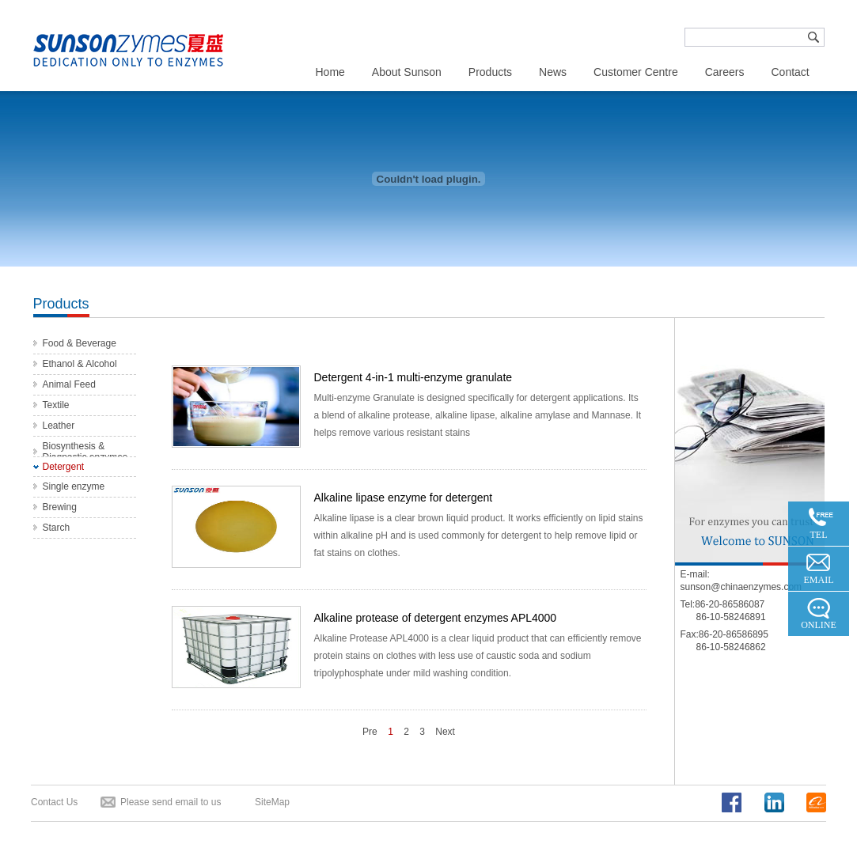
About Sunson (407, 72)
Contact (790, 72)
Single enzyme (74, 486)
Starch (56, 527)
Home (330, 72)
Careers (725, 72)
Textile (56, 405)
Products (490, 72)
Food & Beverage (79, 343)
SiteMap (272, 802)
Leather (59, 425)
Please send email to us (170, 802)
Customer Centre (635, 72)
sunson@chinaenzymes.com (741, 586)
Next (445, 731)
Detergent (64, 466)
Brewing (60, 507)
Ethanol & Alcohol (80, 363)
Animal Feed (69, 384)
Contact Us (54, 802)
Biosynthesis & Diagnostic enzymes (85, 452)
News (553, 72)
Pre (369, 731)
